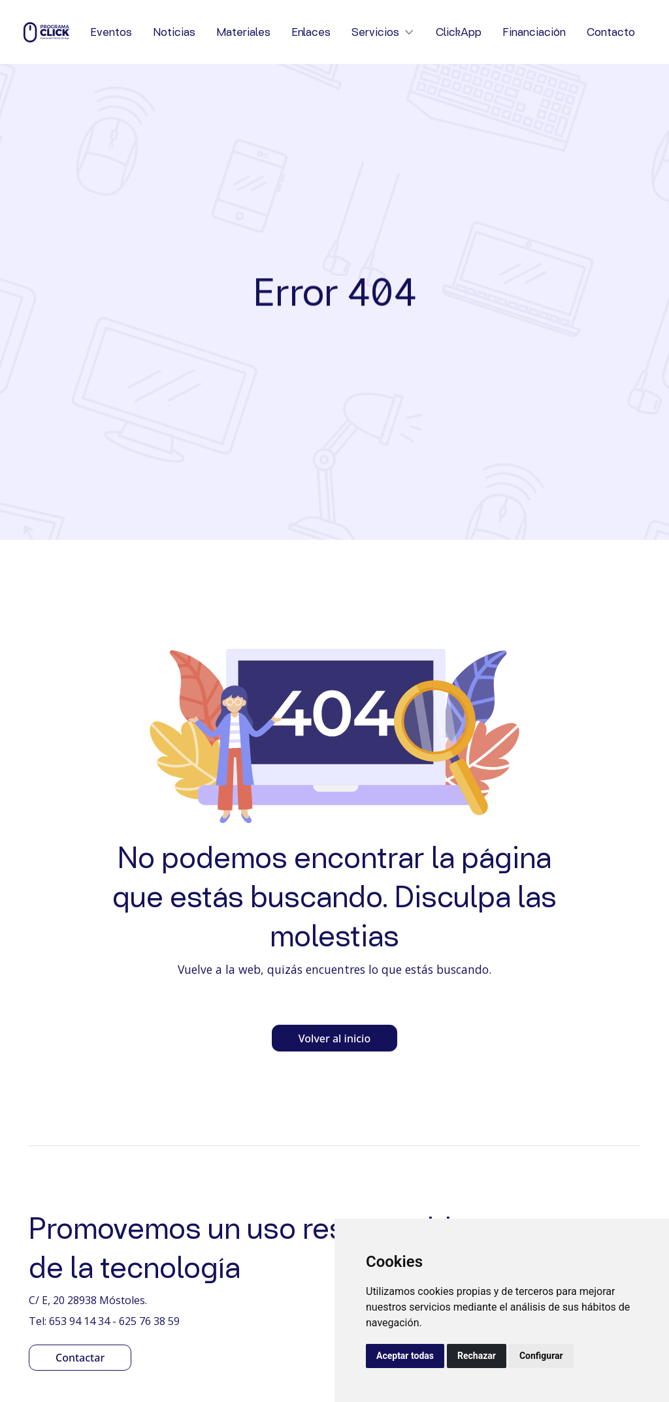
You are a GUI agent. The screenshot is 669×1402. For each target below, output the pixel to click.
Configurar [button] (541, 1355)
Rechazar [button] (476, 1355)
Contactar (80, 1357)
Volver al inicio (334, 1038)
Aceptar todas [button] (405, 1355)
